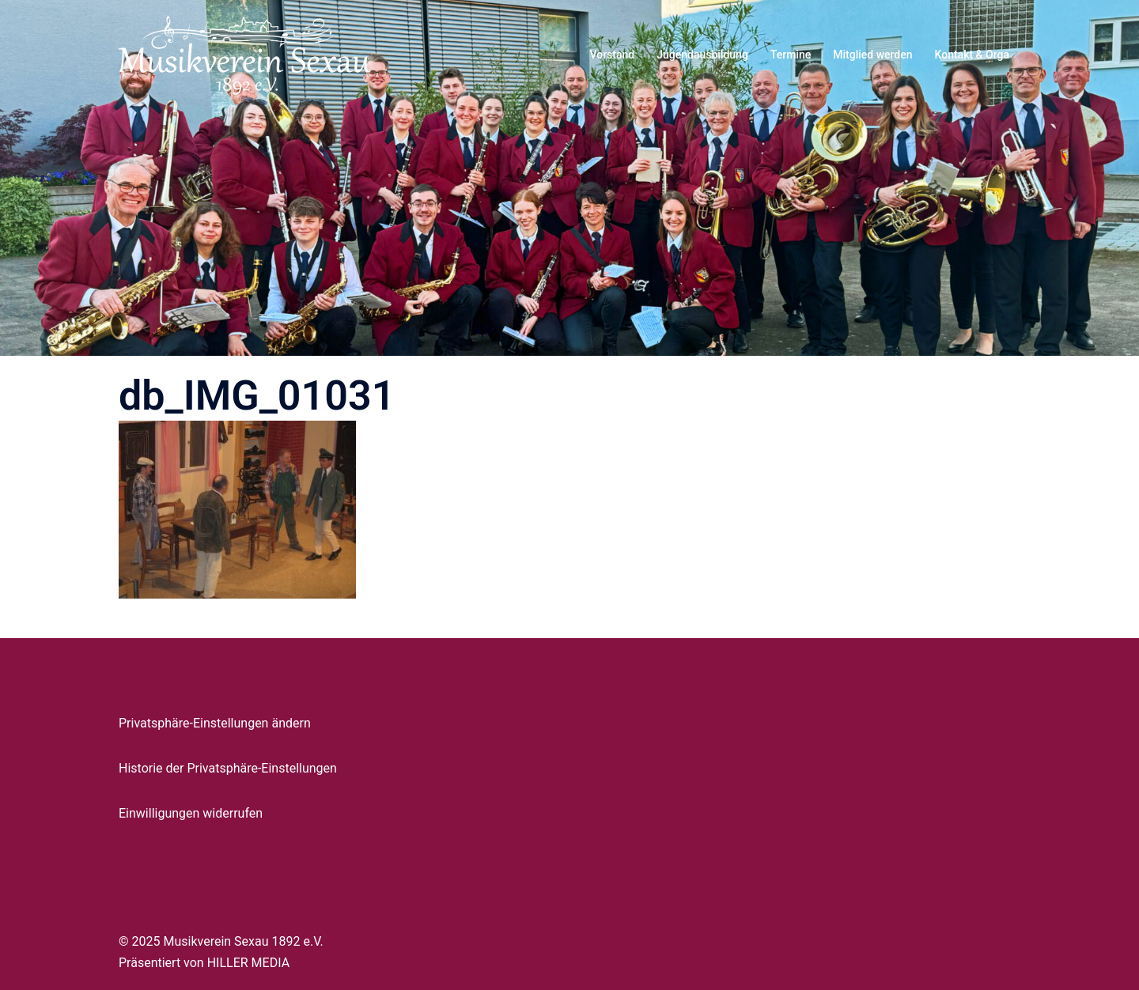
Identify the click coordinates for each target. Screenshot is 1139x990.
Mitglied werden (872, 54)
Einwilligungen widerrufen (191, 813)
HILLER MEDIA (248, 962)
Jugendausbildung (702, 54)
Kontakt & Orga (972, 54)
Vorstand (611, 54)
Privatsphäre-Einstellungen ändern (215, 723)
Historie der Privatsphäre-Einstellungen (228, 768)
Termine (790, 54)
